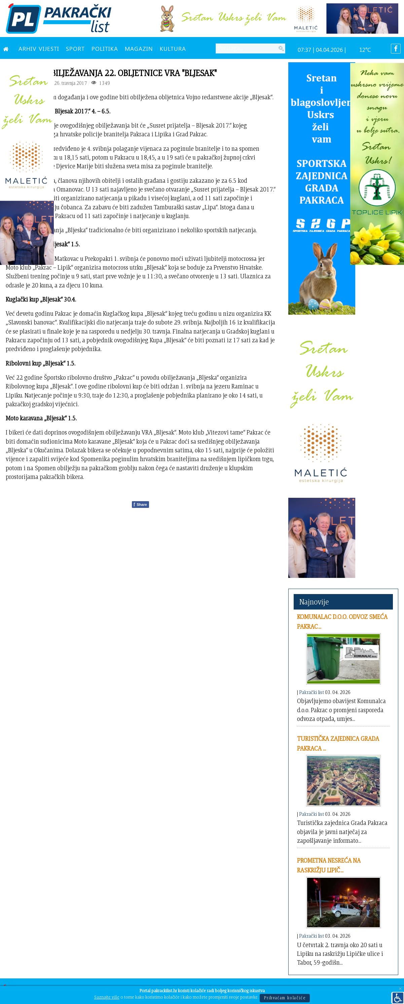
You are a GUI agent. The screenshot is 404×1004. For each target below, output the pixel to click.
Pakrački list (311, 692)
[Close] (400, 989)
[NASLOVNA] (7, 48)
